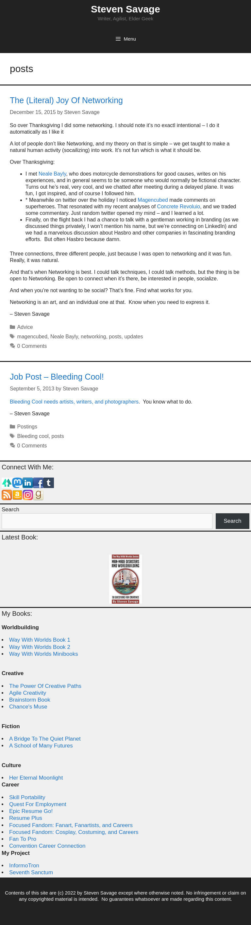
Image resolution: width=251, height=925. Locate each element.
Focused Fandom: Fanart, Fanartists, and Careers (71, 825)
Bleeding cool (33, 436)
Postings (27, 426)
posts (115, 336)
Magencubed (153, 200)
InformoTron (24, 865)
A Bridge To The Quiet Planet (45, 739)
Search (10, 509)
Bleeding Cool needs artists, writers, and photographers (74, 402)
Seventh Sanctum (31, 872)
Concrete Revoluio (178, 206)
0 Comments (32, 346)
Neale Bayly (52, 174)
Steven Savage (125, 9)
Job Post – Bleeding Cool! (57, 376)
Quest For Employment (37, 804)
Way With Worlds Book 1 (39, 640)
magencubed (32, 336)
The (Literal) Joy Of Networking (66, 100)
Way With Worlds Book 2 (39, 647)
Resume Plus (25, 818)
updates (133, 336)
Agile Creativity (27, 693)
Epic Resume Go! (31, 811)
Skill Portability (27, 797)
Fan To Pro (22, 839)
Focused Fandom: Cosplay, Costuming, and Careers (74, 832)
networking (93, 336)
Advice (25, 327)
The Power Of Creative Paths (45, 686)
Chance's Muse (28, 707)
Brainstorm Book (29, 700)
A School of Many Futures (41, 746)
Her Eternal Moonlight (36, 778)
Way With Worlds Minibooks (43, 654)
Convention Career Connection (47, 846)
